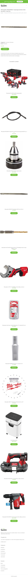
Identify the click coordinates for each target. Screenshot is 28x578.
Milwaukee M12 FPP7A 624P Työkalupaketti (14, 93)
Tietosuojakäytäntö (4, 568)
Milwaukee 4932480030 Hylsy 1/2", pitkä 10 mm (14, 363)
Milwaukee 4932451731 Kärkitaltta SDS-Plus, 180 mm (14, 209)
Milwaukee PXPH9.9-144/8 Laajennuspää (14, 170)
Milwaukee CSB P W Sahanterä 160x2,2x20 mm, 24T (14, 401)
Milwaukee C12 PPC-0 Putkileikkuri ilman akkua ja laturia (14, 286)
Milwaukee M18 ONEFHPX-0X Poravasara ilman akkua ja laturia (14, 516)
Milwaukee (11, 42)
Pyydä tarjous (19, 1)
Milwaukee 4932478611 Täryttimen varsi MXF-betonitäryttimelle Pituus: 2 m (14, 132)
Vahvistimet (3, 556)
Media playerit (3, 553)
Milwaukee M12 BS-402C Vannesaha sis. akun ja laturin (14, 478)
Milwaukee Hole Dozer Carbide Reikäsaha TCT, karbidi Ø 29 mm (14, 325)
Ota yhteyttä (3, 565)
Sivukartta (2, 570)
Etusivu (2, 12)
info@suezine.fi (3, 541)
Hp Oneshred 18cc (14, 440)
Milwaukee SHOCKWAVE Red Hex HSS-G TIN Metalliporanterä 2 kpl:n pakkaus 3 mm (14, 248)
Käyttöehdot (3, 567)
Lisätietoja (14, 97)
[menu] (26, 5)
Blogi (2, 563)
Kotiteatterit (3, 549)
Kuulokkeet (3, 551)
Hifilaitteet (2, 547)
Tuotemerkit (7, 42)
